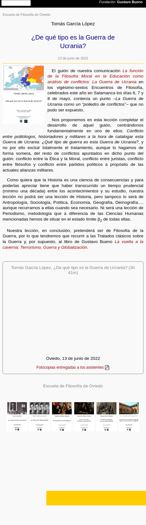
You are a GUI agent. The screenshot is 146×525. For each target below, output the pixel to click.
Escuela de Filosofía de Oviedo (26, 14)
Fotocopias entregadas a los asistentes (70, 367)
